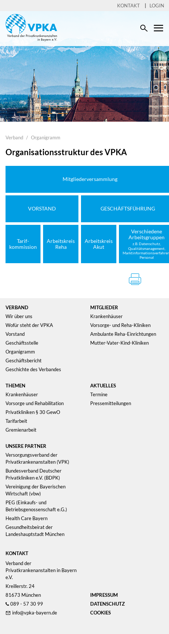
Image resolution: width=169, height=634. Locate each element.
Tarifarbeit (16, 421)
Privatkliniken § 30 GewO (33, 412)
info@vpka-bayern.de (34, 613)
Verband (14, 137)
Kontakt (128, 5)
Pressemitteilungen (110, 403)
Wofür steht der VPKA (29, 325)
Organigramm (45, 137)
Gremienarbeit (21, 430)
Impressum (104, 595)
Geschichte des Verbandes (33, 369)
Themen (15, 386)
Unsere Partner (26, 446)
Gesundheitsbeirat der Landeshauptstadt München (35, 530)
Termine (99, 394)
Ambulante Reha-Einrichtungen (123, 334)
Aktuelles (103, 386)
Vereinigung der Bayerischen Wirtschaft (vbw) (36, 490)
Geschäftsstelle (22, 343)
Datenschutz (107, 604)
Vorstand (15, 334)
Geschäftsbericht (24, 360)
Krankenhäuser (106, 316)
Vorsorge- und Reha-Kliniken (120, 325)
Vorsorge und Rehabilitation (35, 403)
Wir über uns (19, 316)
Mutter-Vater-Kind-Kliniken (119, 343)
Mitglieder (104, 307)
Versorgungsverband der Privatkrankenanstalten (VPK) (37, 458)
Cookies (100, 613)
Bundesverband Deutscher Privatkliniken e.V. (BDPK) (33, 474)
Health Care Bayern (26, 518)
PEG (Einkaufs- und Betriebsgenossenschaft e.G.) (36, 505)
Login (156, 5)
